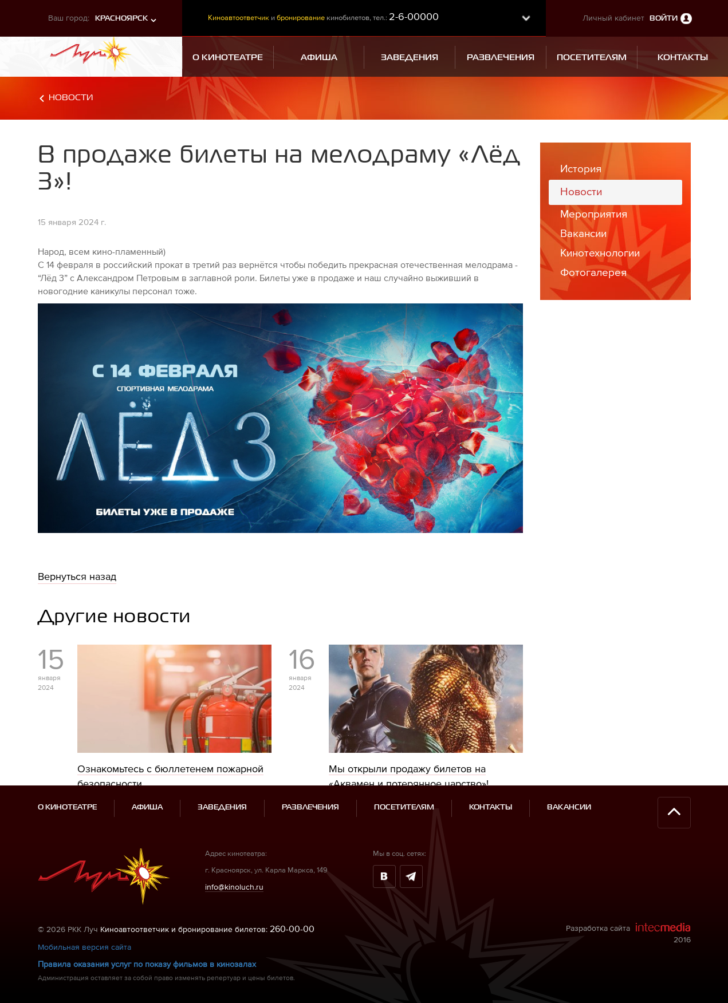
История (580, 169)
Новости (71, 97)
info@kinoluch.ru (234, 886)
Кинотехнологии (600, 253)
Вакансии (583, 233)
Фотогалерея (593, 272)
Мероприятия (593, 214)
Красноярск (121, 18)
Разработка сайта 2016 (628, 933)
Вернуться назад (77, 576)
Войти (664, 18)
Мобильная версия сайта (84, 946)
